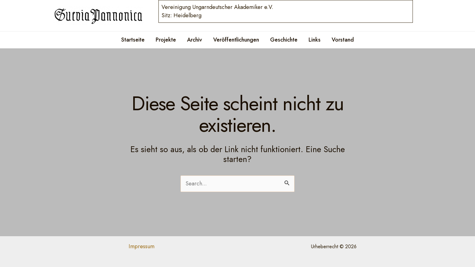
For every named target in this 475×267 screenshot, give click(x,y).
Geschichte (283, 40)
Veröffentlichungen (236, 40)
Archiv (194, 40)
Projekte (166, 40)
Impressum (141, 246)
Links (315, 40)
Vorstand (343, 40)
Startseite (133, 40)
